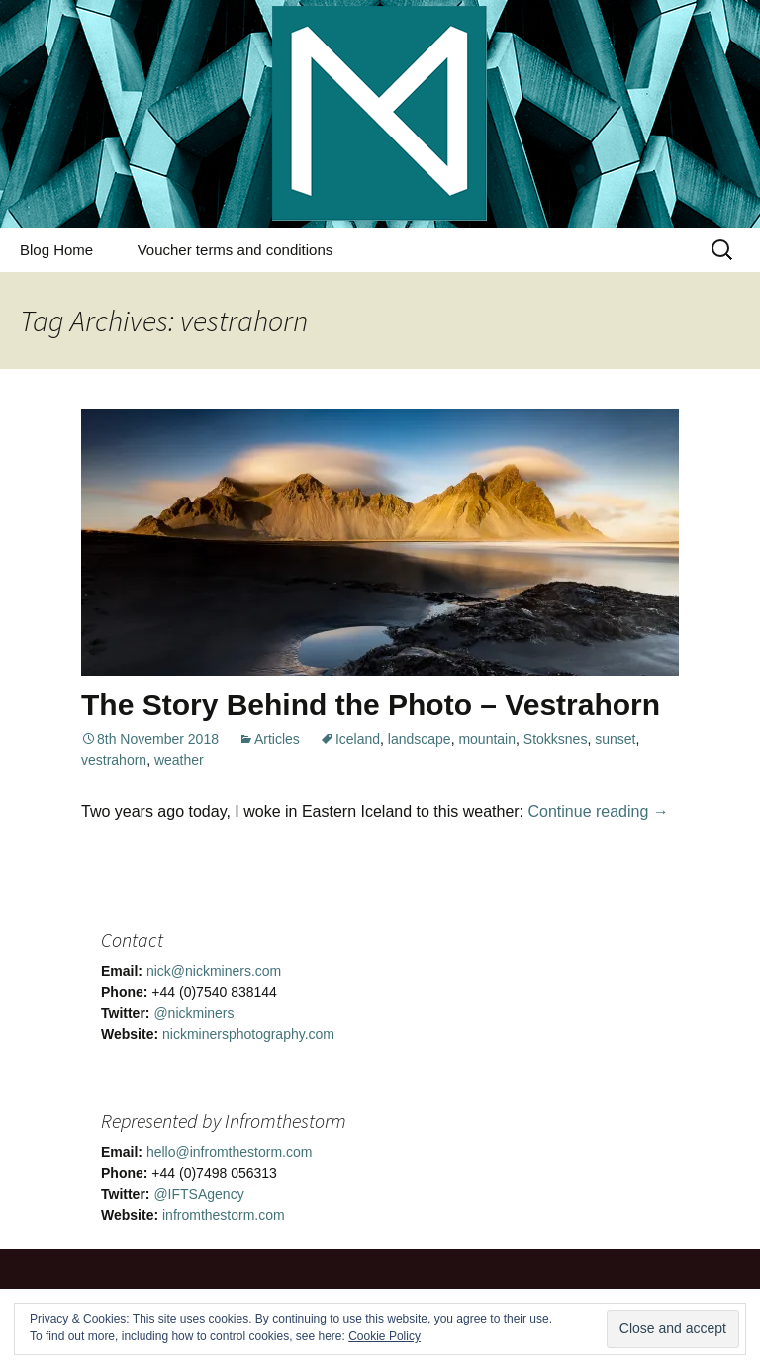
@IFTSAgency (198, 1194)
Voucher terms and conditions (235, 249)
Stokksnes (555, 739)
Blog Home (56, 249)
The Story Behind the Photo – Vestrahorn (370, 704)
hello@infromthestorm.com (229, 1152)
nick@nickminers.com (213, 971)
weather (179, 760)
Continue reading (598, 811)
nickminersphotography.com (248, 1034)
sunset (615, 739)
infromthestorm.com (223, 1215)
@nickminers (193, 1013)
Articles (277, 739)
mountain (487, 739)
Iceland (357, 739)
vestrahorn (113, 760)
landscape (419, 739)
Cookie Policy (384, 1336)
